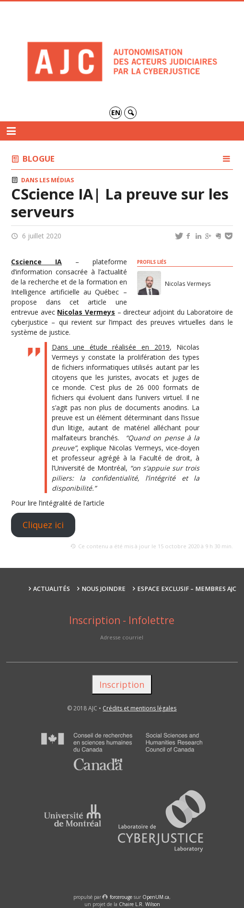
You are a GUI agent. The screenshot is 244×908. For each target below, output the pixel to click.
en (115, 112)
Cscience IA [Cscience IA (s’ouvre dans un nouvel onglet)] (36, 261)
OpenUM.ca (155, 897)
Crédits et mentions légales (139, 708)
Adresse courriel (121, 637)
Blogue (39, 158)
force (121, 897)
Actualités (51, 589)
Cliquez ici (43, 525)
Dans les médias (47, 180)
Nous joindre (103, 589)
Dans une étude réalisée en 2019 (111, 347)
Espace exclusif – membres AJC (186, 589)
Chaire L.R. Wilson (139, 904)
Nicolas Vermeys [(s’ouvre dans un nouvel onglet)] (86, 312)
